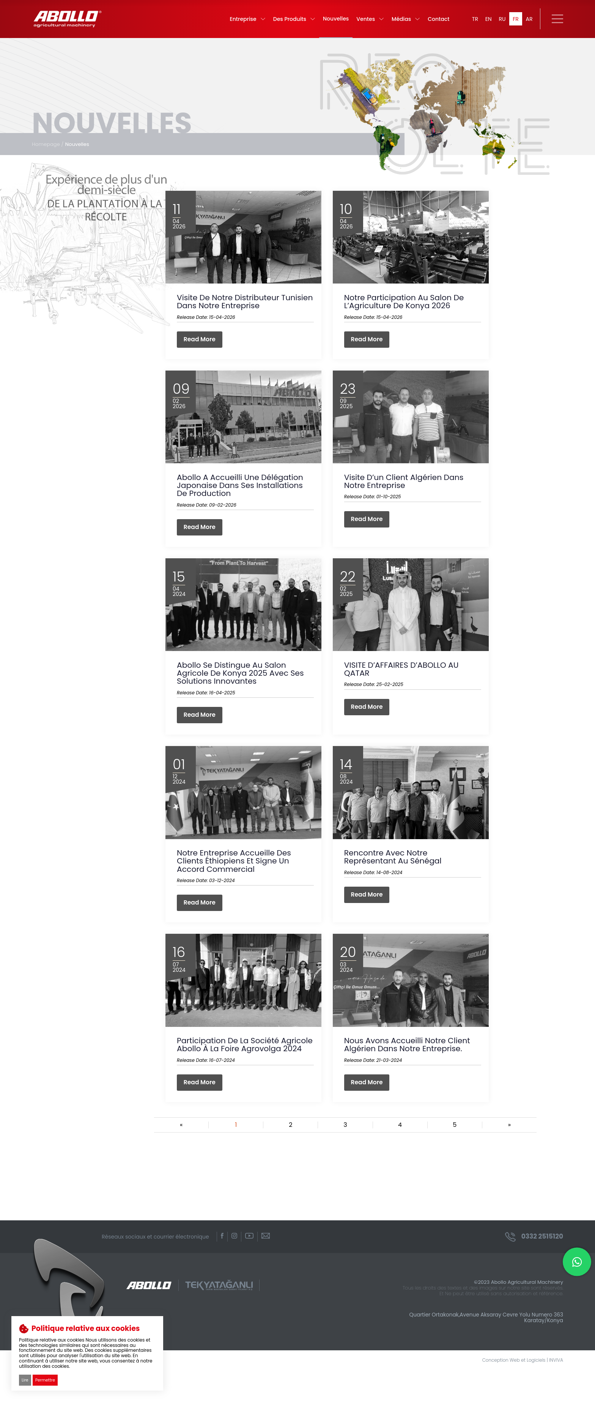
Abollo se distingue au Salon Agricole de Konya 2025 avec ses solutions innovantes (242, 688)
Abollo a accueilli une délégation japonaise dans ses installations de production (242, 497)
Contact (433, 23)
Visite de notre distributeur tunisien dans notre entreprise (237, 311)
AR (528, 23)
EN (485, 23)
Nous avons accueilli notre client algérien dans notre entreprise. (409, 1065)
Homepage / (49, 151)
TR (471, 23)
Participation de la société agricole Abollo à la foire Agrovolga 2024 (229, 1069)
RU (500, 23)
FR (514, 23)
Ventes (365, 23)
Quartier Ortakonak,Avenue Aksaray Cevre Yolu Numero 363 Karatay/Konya (478, 1348)
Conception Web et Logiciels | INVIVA (519, 1391)
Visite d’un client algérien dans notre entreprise (406, 493)
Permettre (46, 1380)
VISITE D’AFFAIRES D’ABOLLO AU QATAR (403, 684)
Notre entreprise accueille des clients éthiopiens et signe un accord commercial (236, 878)
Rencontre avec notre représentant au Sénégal (394, 874)
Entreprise (242, 23)
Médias (401, 23)
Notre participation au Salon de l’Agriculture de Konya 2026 (406, 311)
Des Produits (289, 23)
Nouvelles (331, 22)
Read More (200, 349)
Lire (25, 1380)
